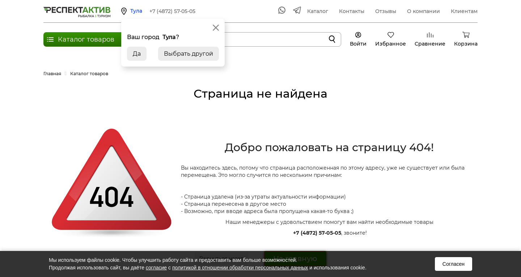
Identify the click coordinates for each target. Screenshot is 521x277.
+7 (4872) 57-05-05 (172, 11)
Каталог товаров (86, 39)
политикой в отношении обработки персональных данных (240, 267)
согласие (156, 267)
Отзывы (385, 11)
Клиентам (464, 11)
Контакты (351, 11)
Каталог (317, 11)
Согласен (453, 264)
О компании (423, 11)
